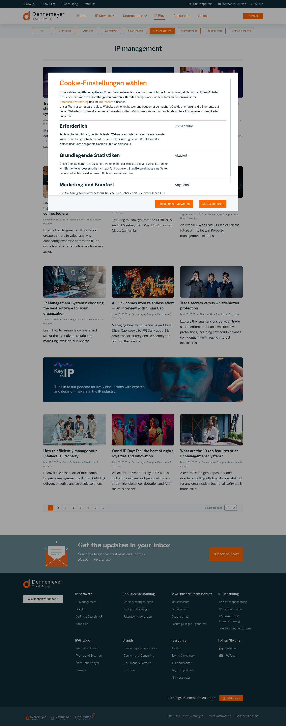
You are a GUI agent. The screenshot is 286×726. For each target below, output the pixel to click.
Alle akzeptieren (212, 204)
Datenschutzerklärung (74, 102)
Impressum (106, 102)
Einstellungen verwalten (174, 204)
